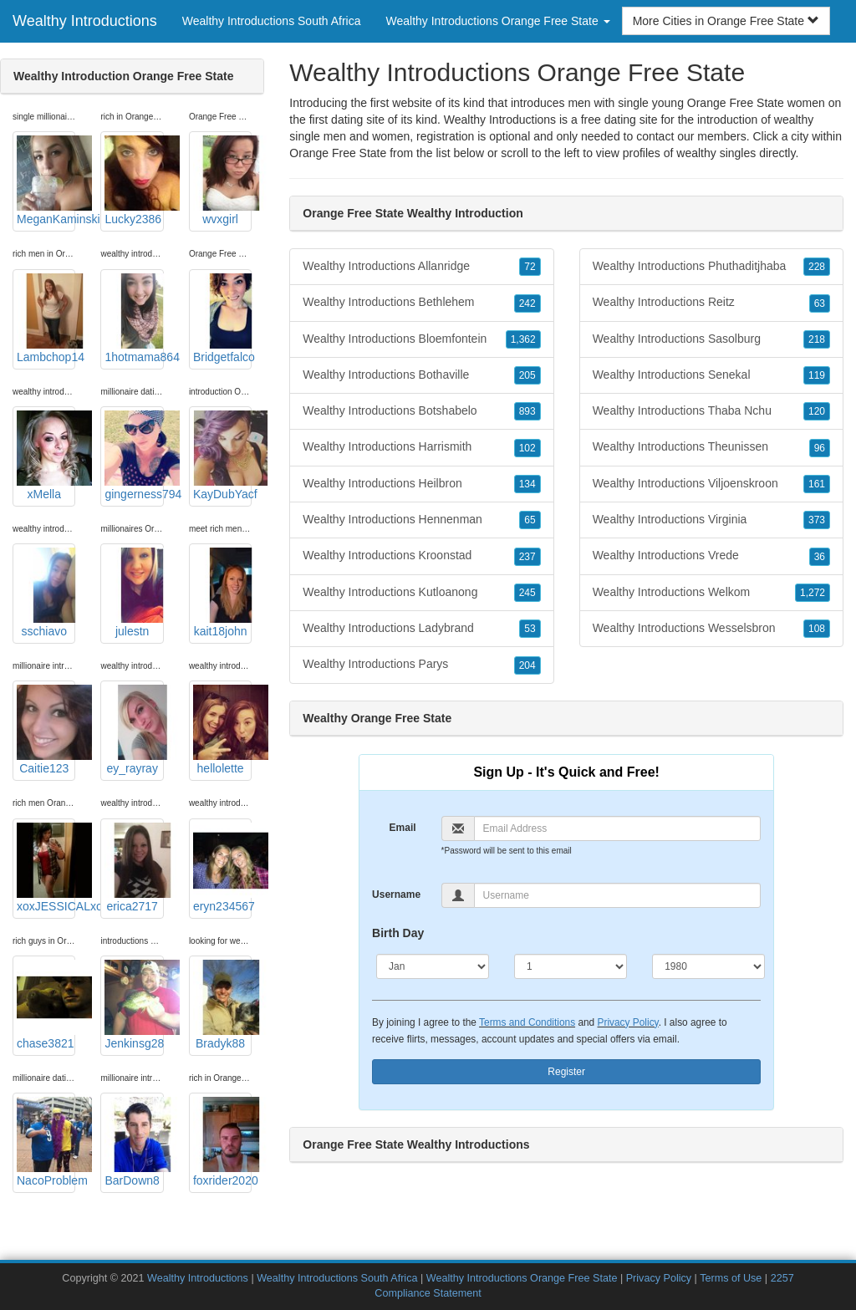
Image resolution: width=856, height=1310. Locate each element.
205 (527, 375)
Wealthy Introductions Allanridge (421, 266)
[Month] (432, 966)
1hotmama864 (133, 318)
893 (527, 411)
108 (816, 629)
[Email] (618, 828)
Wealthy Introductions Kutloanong (421, 593)
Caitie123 (46, 730)
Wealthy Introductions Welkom (711, 593)
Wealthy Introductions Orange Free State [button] (498, 21)
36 (819, 557)
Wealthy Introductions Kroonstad (421, 556)
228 (816, 267)
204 (527, 665)
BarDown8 (133, 1142)
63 (819, 303)
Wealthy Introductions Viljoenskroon (711, 484)
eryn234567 (222, 868)
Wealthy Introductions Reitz (711, 302)
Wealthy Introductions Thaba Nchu (711, 411)
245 (527, 593)
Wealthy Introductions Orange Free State (522, 1278)
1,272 (812, 593)
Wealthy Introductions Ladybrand (421, 628)
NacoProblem (46, 1142)
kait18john (222, 593)
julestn (133, 593)
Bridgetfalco (222, 318)
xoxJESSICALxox (46, 868)
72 (529, 267)
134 (527, 484)
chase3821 (46, 1005)
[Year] (708, 966)
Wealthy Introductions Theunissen (711, 447)
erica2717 (133, 868)
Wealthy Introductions (85, 21)
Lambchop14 (46, 318)
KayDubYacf (222, 455)
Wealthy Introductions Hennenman (421, 520)
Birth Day (398, 933)
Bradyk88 (222, 1005)
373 (816, 520)
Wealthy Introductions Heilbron (421, 484)
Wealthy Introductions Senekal (711, 375)
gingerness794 (133, 455)
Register (566, 1072)
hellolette (222, 730)
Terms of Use (731, 1278)
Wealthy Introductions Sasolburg (711, 339)
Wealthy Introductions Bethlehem (421, 302)
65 (529, 520)
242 (527, 303)
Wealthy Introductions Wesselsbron (711, 628)
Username (396, 894)
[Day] (570, 966)
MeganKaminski (46, 180)
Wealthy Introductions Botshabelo (421, 411)
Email (403, 827)
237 (527, 557)
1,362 (523, 339)
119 (816, 375)
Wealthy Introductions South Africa (271, 21)
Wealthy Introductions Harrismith (421, 447)
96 (819, 448)
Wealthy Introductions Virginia (711, 520)
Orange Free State (337, 153)
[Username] (618, 895)
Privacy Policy (628, 1022)
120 (816, 411)
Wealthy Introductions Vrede (711, 556)
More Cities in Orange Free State (726, 21)
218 (816, 339)
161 (816, 484)
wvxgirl (222, 180)
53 (529, 629)
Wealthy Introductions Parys (421, 664)
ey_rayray (133, 730)
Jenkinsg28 (133, 1005)
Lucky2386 (133, 180)
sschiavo (46, 593)
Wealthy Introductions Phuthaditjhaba (711, 266)
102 (527, 448)
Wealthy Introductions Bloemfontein (421, 339)
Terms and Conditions (527, 1022)
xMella (46, 455)
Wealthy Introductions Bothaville (421, 375)
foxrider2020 (222, 1142)
